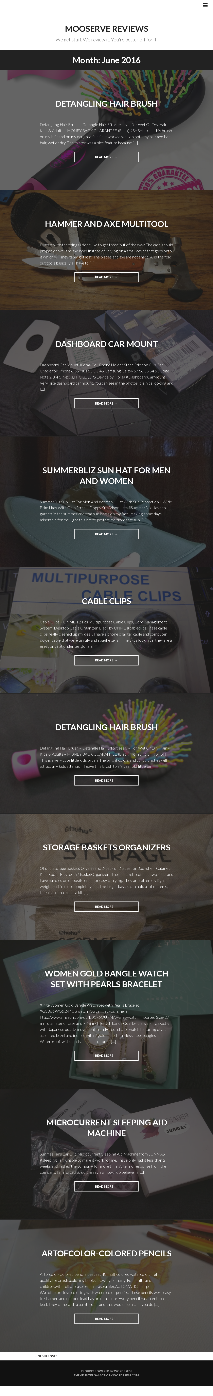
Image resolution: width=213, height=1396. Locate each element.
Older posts (45, 1366)
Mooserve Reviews (107, 28)
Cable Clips (106, 601)
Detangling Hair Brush (106, 103)
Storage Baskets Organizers (106, 847)
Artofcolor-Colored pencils (106, 1258)
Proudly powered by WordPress (106, 1381)
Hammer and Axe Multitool (106, 223)
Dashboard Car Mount (106, 344)
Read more (115, 158)
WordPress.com (126, 1385)
